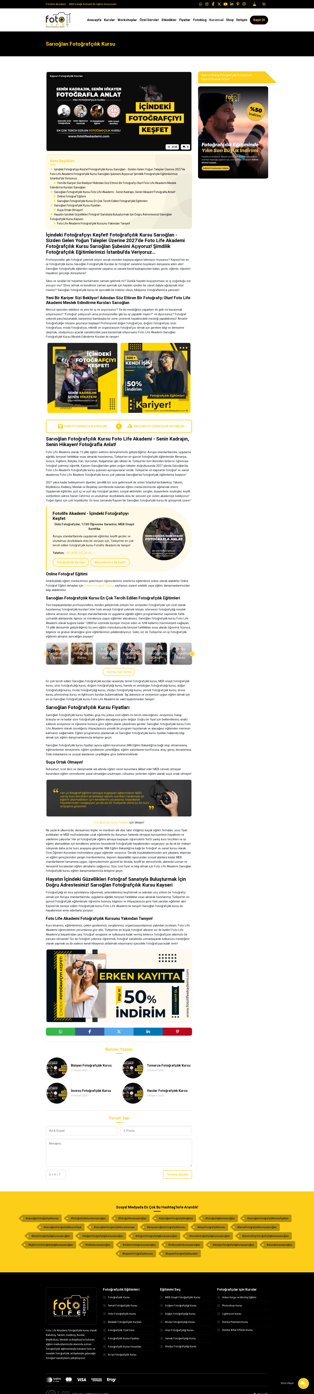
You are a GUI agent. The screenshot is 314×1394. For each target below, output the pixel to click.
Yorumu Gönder (177, 1174)
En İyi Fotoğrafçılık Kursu (119, 1354)
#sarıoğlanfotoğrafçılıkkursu (42, 1218)
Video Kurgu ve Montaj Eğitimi (236, 1297)
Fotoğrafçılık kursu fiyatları (111, 822)
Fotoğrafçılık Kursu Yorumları (122, 1346)
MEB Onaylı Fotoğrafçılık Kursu (180, 1297)
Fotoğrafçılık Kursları (71, 562)
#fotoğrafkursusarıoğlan (132, 1218)
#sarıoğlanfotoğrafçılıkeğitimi (176, 1218)
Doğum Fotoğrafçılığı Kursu (178, 1305)
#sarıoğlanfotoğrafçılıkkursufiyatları (267, 1218)
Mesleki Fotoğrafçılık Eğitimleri (155, 426)
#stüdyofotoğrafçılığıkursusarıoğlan (233, 1244)
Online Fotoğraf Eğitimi (69, 196)
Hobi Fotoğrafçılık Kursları (82, 426)
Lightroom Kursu (229, 1313)
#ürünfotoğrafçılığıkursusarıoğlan (50, 1235)
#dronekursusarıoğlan (279, 1244)
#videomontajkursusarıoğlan (139, 1244)
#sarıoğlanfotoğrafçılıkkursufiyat (62, 1227)
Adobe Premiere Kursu (232, 1321)
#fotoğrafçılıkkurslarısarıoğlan (88, 1218)
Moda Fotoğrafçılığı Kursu (177, 1321)
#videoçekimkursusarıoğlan (184, 1244)
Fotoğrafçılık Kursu (116, 1297)
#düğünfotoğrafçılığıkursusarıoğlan (102, 1235)
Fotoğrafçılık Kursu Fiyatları (121, 1338)
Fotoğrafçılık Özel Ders (118, 1330)
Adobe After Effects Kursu (235, 1330)
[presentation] (45, 653)
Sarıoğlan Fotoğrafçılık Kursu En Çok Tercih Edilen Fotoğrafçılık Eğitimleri (100, 201)
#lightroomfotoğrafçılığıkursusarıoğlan (50, 1244)
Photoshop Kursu (229, 1305)
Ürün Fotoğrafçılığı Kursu (176, 1330)
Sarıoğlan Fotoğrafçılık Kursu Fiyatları (75, 205)
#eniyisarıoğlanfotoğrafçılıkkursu (166, 1227)
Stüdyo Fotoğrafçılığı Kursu (178, 1346)
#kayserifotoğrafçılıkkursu (137, 1253)
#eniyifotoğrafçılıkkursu (211, 1227)
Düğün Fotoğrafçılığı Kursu (177, 1313)
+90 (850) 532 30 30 (78, 553)
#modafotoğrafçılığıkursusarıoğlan (209, 1235)
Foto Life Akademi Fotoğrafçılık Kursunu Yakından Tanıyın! (91, 223)
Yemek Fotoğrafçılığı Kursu (178, 1338)
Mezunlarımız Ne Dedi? (110, 562)
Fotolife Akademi (56, 4)
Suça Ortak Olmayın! (68, 210)
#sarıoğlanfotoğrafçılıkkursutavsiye (114, 1227)
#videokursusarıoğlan (97, 1244)
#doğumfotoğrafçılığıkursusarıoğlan (156, 1235)
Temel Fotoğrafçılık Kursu (120, 1305)
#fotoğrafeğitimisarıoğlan (220, 1218)
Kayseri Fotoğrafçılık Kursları (66, 76)
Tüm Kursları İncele (119, 671)
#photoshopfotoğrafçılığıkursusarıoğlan (265, 1235)
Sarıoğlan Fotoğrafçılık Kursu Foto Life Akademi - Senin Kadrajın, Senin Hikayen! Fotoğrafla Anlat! (112, 192)
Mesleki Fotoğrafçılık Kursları (122, 1321)
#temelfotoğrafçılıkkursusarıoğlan (257, 1227)
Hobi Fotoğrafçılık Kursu (119, 1313)
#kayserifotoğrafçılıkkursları (181, 1253)
